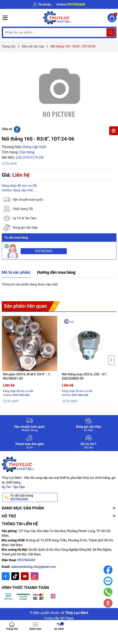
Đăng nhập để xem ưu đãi (19, 185)
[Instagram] (34, 576)
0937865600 (43, 251)
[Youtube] (25, 576)
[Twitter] (15, 576)
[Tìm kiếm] (110, 32)
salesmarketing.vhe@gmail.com (33, 567)
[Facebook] (6, 576)
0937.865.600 (21, 395)
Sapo (70, 618)
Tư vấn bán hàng (33, 497)
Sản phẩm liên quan (25, 306)
